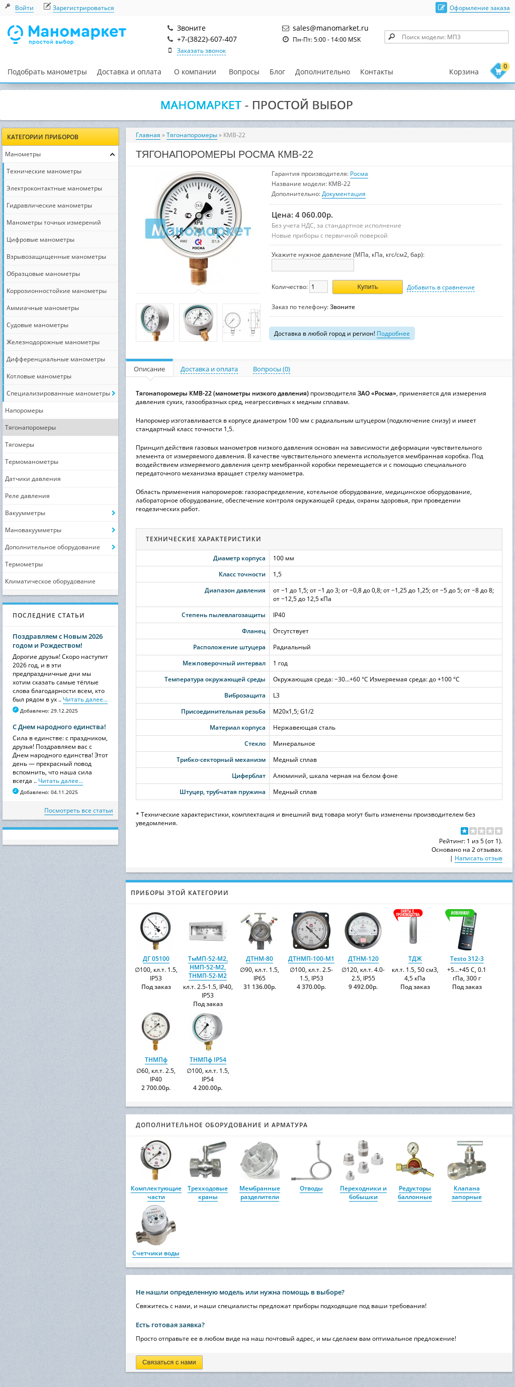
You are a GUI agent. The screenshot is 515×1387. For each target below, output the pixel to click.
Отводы (311, 1188)
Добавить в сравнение (441, 287)
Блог (277, 71)
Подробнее (393, 333)
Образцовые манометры (43, 273)
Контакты (376, 71)
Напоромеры (24, 410)
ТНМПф (156, 1059)
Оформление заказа (480, 8)
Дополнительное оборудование (52, 547)
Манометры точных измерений (54, 222)
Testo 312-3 (467, 958)
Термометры (24, 564)
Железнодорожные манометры (53, 342)
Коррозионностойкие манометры (57, 290)
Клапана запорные (467, 1192)
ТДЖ (415, 958)
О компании (195, 71)
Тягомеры (19, 444)
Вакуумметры (25, 513)
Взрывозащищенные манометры (56, 256)
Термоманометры (31, 461)
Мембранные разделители (259, 1192)
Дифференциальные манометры (56, 359)
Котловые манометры (39, 376)
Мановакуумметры (33, 530)
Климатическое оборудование (50, 581)
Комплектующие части (156, 1192)
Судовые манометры (37, 325)
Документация (344, 193)
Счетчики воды (156, 1253)
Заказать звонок (201, 50)
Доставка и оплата (129, 71)
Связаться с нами (169, 1362)
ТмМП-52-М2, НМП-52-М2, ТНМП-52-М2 (208, 967)
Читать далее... (85, 699)
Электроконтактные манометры (54, 188)
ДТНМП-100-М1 (311, 958)
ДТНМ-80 (259, 958)
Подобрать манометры (47, 71)
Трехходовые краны (208, 1192)
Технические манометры (44, 171)
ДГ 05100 (156, 958)
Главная (148, 135)
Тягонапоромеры (30, 427)
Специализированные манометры (58, 393)
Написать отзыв (478, 858)
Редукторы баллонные (415, 1192)
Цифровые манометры (40, 239)
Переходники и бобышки (363, 1192)
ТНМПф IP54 (208, 1059)
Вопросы (244, 71)
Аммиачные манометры (43, 308)
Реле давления (27, 495)
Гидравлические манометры (49, 205)
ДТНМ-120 (363, 958)
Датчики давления (33, 478)
